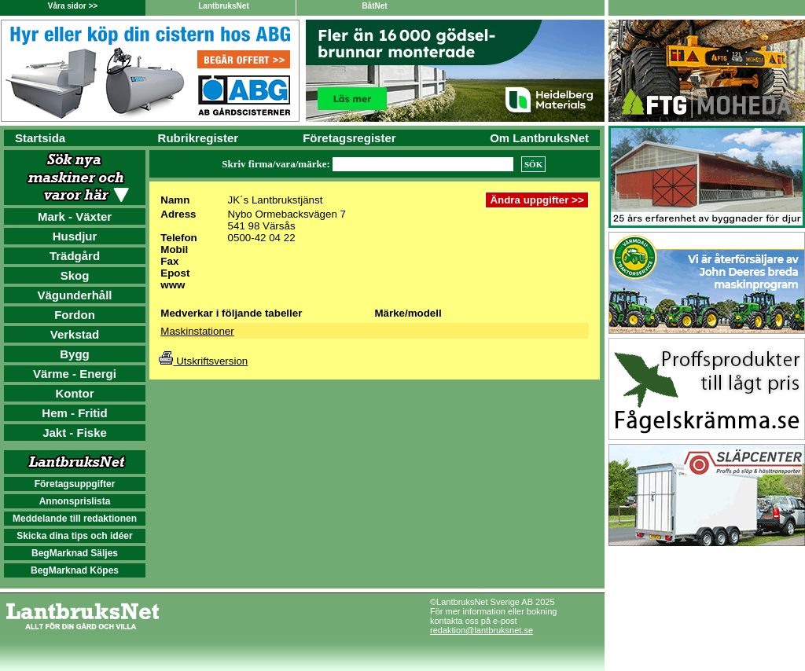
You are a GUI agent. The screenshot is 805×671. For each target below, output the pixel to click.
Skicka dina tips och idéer (74, 535)
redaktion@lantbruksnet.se (481, 630)
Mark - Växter (75, 216)
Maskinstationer (196, 331)
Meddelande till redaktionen (75, 518)
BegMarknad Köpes (75, 570)
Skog (75, 275)
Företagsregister (349, 138)
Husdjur (75, 236)
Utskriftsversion (203, 361)
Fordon (74, 314)
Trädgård (75, 255)
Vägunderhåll (74, 295)
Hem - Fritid (74, 413)
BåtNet (374, 6)
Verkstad (75, 334)
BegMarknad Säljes (74, 553)
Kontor (74, 393)
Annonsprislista (75, 501)
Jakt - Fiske (74, 432)
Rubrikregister (198, 138)
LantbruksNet (223, 6)
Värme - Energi (74, 373)
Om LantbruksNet (539, 138)
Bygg (75, 354)
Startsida (40, 138)
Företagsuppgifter (75, 484)
